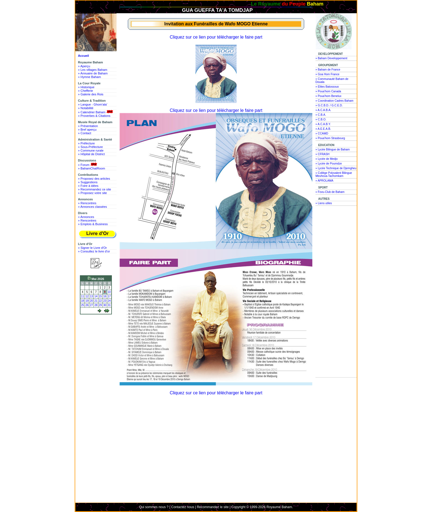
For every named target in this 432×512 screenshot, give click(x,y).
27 (91, 305)
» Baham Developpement (331, 58)
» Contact (84, 133)
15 (100, 296)
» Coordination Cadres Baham (334, 100)
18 (82, 300)
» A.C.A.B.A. (323, 110)
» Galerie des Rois (90, 94)
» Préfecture (86, 143)
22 (100, 300)
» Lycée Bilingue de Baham (332, 149)
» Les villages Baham (92, 69)
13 (91, 296)
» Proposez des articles (94, 178)
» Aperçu (84, 66)
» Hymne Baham (89, 77)
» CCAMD (321, 133)
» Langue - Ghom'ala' (92, 104)
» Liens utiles (323, 203)
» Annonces (86, 217)
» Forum (88, 164)
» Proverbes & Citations (94, 115)
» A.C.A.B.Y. (323, 124)
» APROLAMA (324, 180)
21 (95, 300)
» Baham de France (327, 69)
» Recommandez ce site (94, 189)
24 (109, 300)
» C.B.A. (320, 114)
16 (104, 296)
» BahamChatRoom (91, 168)
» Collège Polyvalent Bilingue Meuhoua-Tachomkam (333, 174)
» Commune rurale (91, 150)
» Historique (86, 87)
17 (109, 296)
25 (82, 305)
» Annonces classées (92, 206)
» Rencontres (87, 203)
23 (104, 300)
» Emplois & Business (93, 224)
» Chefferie (85, 90)
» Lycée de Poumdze (328, 163)
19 (86, 300)
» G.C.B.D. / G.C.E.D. (329, 105)
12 (86, 296)
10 (109, 291)
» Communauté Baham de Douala (331, 80)
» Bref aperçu (87, 129)
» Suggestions (88, 182)
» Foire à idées (88, 185)
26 (86, 305)
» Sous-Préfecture (90, 147)
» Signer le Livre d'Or (92, 247)
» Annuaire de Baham (93, 73)
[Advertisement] (97, 336)
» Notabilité (85, 108)
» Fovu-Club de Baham (329, 191)
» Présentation (88, 126)
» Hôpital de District (91, 154)
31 (109, 305)
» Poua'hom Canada (328, 91)
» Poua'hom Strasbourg (330, 138)
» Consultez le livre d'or (94, 251)
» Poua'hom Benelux (328, 96)
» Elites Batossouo (327, 86)
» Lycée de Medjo (326, 158)
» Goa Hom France (327, 74)
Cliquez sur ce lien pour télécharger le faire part (216, 37)
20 (91, 300)
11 (82, 296)
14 (95, 296)
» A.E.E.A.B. (323, 128)
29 (100, 305)
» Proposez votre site (92, 193)
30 (104, 305)
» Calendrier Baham (96, 112)
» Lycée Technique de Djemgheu (336, 168)
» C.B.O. (320, 119)
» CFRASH (322, 154)
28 (95, 305)
